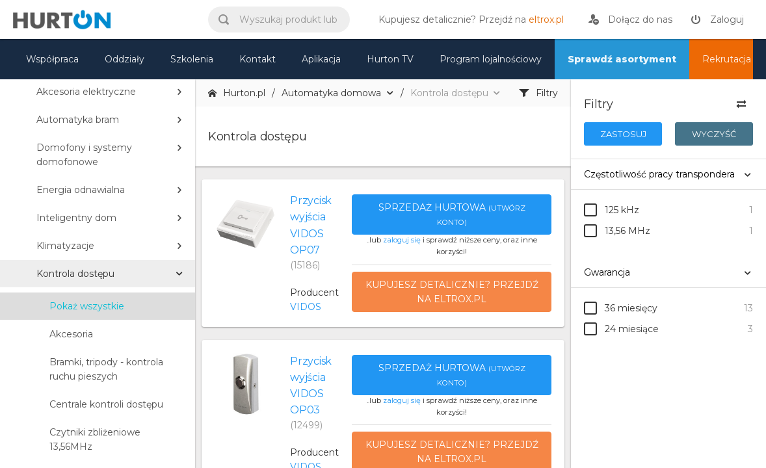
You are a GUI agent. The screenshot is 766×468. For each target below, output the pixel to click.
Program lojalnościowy (491, 59)
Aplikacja (321, 59)
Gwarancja (607, 272)
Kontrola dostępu (75, 274)
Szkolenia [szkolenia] (191, 59)
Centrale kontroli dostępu (106, 404)
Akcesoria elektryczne (86, 92)
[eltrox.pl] (468, 19)
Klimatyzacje (65, 246)
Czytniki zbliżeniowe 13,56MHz (94, 439)
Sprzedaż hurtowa (451, 214)
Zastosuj (623, 134)
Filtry (538, 93)
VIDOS (305, 307)
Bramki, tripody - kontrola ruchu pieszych (106, 369)
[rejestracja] (630, 19)
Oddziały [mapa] (124, 59)
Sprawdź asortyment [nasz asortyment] (622, 59)
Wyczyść (714, 134)
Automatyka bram (77, 119)
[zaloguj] (717, 19)
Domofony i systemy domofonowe (84, 155)
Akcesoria (71, 334)
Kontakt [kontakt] (257, 59)
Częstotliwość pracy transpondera (659, 174)
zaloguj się (402, 239)
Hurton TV (390, 59)
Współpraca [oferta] (52, 59)
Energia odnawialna (80, 190)
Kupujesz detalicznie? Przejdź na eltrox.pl (451, 292)
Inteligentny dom (76, 218)
